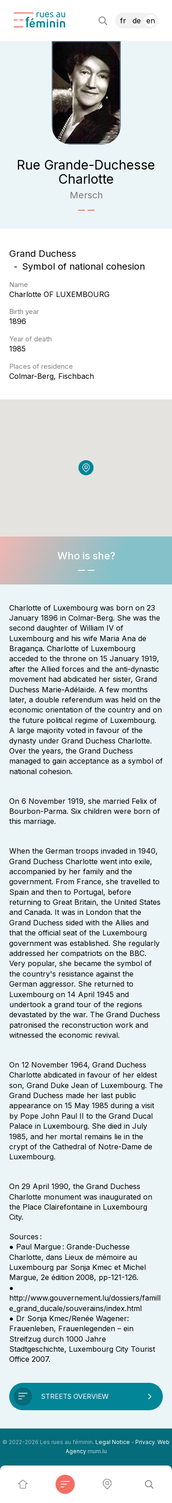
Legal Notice (112, 1442)
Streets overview (75, 1396)
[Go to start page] (39, 19)
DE (137, 20)
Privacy (145, 1442)
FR (123, 20)
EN (150, 20)
